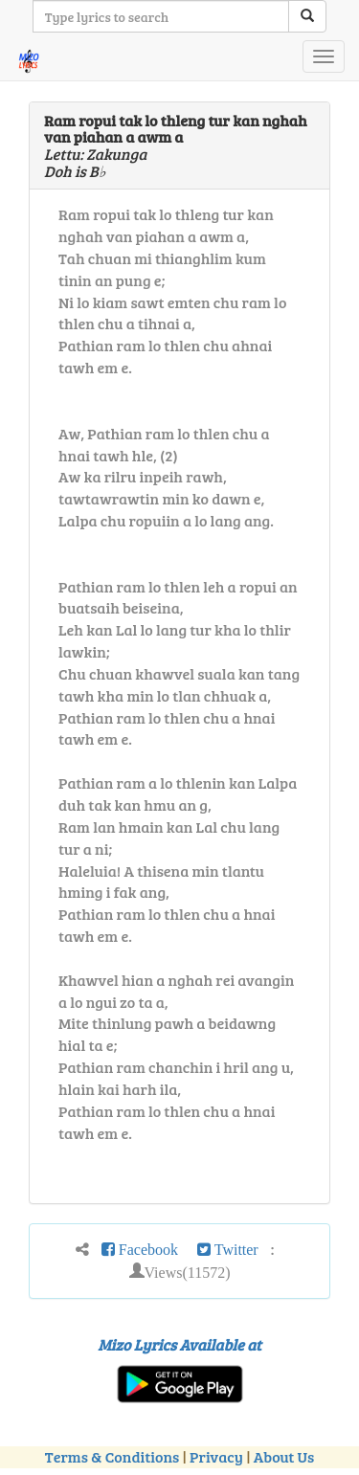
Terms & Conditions (112, 1456)
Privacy (216, 1456)
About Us (284, 1456)
